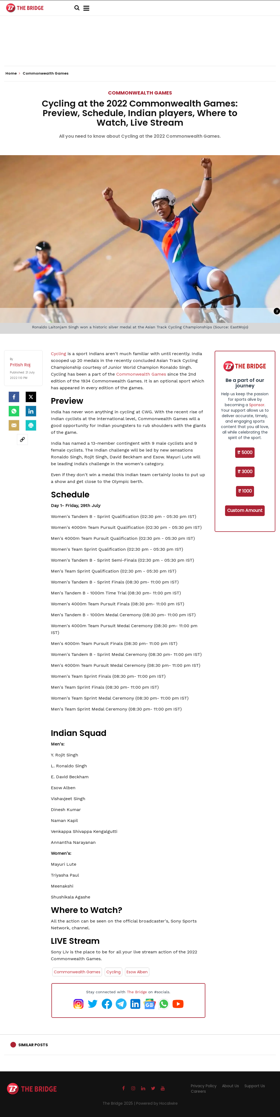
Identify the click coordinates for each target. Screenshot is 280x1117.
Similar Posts (33, 1045)
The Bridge (137, 992)
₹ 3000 (245, 471)
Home (12, 73)
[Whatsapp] (13, 411)
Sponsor (256, 405)
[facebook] (13, 396)
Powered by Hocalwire (157, 1103)
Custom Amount (244, 510)
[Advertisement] (140, 49)
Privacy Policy (204, 1086)
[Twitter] (30, 396)
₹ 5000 (244, 452)
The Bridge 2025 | (119, 1103)
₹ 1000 (245, 491)
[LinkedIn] (30, 411)
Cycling (59, 353)
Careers (198, 1091)
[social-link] (22, 439)
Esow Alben (137, 972)
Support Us (254, 1086)
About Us (230, 1086)
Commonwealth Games (140, 92)
